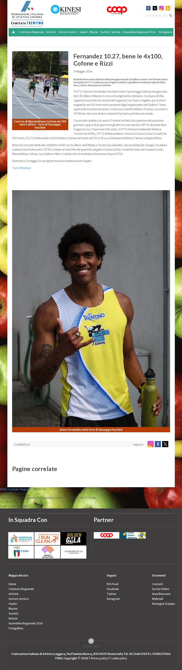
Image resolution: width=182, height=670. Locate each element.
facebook (148, 8)
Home (12, 584)
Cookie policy (118, 658)
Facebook (113, 589)
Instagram (113, 599)
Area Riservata (161, 594)
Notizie (116, 32)
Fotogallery (165, 32)
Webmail (157, 599)
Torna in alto (91, 646)
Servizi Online (160, 589)
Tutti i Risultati (21, 168)
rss (168, 8)
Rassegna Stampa (163, 603)
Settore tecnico (67, 32)
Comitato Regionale (31, 32)
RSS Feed (112, 584)
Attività (51, 32)
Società (105, 32)
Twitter (112, 594)
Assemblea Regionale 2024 (139, 32)
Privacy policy (99, 658)
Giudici (84, 32)
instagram (161, 8)
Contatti (157, 584)
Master (94, 32)
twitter (155, 8)
